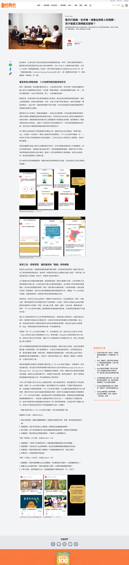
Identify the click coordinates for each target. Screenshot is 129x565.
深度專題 (46, 5)
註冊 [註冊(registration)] (118, 5)
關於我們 (113, 0)
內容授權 (126, 0)
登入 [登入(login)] (113, 5)
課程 (80, 5)
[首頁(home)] (8, 5)
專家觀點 (63, 5)
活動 (75, 5)
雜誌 (85, 5)
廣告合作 (119, 0)
